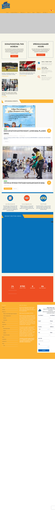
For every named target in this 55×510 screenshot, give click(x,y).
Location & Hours (14, 12)
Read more (6, 141)
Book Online (8, 188)
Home (7, 12)
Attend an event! (5, 76)
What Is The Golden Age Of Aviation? (10, 313)
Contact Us (4, 341)
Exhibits (4, 332)
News (33, 12)
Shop (3, 343)
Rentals (4, 318)
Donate (39, 12)
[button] (52, 221)
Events (4, 330)
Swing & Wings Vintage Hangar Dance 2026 (24, 183)
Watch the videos (23, 75)
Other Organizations (7, 315)
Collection (4, 324)
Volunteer (5, 320)
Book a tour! (4, 96)
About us (4, 311)
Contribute (4, 339)
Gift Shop (45, 12)
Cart (4, 345)
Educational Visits (6, 328)
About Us (23, 12)
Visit (28, 12)
